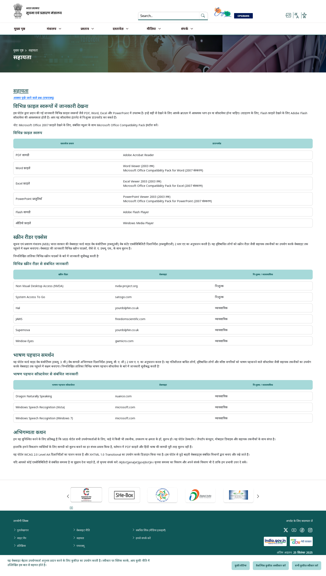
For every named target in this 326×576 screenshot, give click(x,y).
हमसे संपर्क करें (143, 538)
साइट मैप (21, 538)
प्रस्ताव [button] (85, 29)
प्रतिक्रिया (21, 546)
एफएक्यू (80, 546)
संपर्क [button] (184, 29)
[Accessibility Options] (304, 15)
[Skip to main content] (288, 15)
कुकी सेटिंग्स (241, 565)
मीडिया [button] (151, 29)
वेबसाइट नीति (83, 530)
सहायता (80, 538)
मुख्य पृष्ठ (19, 29)
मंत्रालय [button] (51, 29)
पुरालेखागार (23, 530)
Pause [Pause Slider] (71, 507)
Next (258, 496)
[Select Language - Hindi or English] (296, 15)
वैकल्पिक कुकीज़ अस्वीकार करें (271, 565)
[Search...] (166, 16)
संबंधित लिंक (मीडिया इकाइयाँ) (151, 530)
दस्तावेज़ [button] (118, 29)
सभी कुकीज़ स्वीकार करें (306, 565)
